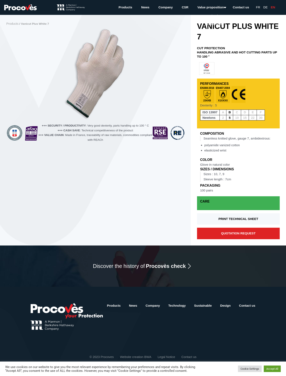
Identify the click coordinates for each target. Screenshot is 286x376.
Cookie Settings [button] (249, 368)
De (265, 7)
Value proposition (210, 7)
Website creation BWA (135, 357)
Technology (177, 305)
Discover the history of (139, 266)
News (145, 7)
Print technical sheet (238, 219)
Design (225, 305)
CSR (185, 7)
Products (125, 7)
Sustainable (203, 305)
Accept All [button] (272, 368)
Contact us (241, 7)
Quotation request (238, 233)
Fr (258, 7)
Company (165, 7)
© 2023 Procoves (102, 357)
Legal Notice (166, 357)
